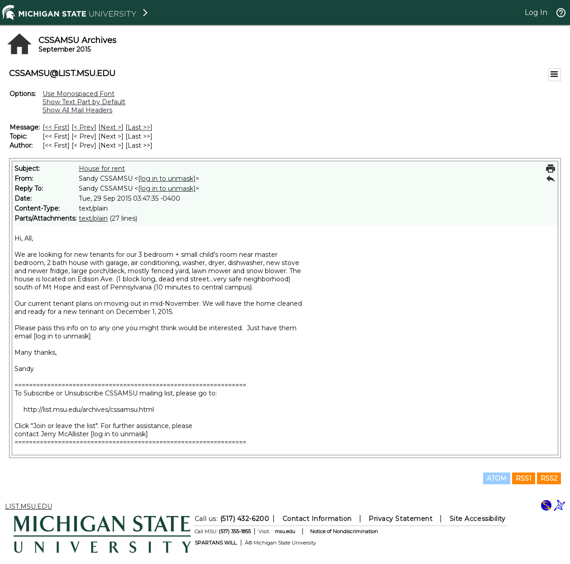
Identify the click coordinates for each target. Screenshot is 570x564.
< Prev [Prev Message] (84, 127)
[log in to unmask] (167, 178)
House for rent (102, 168)
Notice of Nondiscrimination (344, 531)
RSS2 (549, 478)
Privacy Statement (400, 519)
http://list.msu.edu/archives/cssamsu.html (89, 409)
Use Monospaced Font (79, 94)
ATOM (497, 478)
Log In (536, 12)
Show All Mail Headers (77, 110)
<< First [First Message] (56, 127)
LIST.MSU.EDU (28, 506)
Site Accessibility (477, 519)
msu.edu (284, 531)
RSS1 (524, 478)
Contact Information (316, 519)
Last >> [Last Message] (139, 127)
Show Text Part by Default (84, 102)
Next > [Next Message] (111, 127)
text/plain (93, 218)
